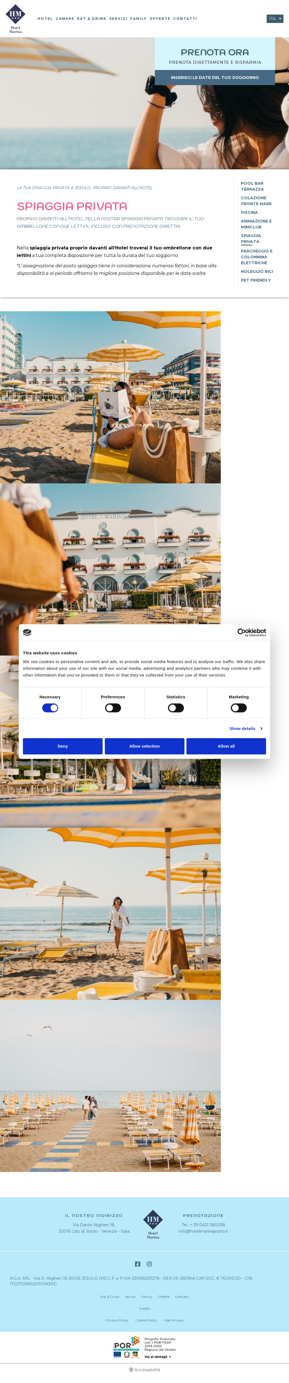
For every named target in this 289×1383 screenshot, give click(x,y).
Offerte (160, 19)
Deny (63, 746)
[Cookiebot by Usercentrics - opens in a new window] (241, 632)
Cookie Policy (146, 1320)
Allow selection (144, 746)
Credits (144, 1308)
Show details (242, 728)
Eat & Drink (91, 19)
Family (138, 19)
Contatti (185, 19)
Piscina (249, 212)
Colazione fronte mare (256, 200)
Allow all (226, 746)
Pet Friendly (256, 280)
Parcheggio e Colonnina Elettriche (257, 257)
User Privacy (174, 1320)
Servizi (118, 19)
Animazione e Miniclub (256, 224)
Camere (65, 19)
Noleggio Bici (257, 271)
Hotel (45, 19)
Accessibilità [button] (147, 1370)
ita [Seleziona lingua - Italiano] (272, 18)
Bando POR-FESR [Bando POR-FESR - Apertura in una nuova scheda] (144, 1347)
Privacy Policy (116, 1320)
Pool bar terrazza (252, 186)
